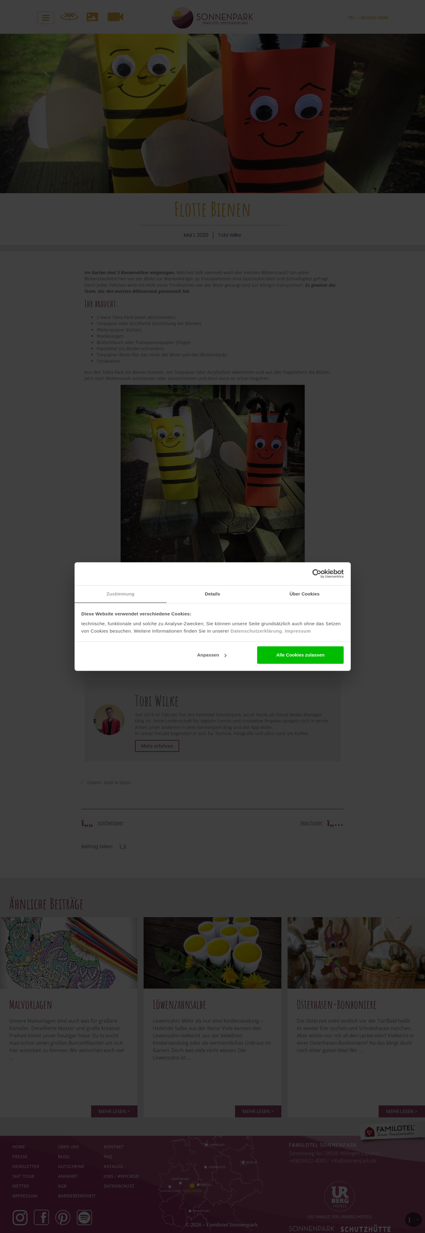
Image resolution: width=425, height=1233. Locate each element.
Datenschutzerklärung (256, 630)
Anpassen (211, 654)
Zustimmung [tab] (120, 593)
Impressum (298, 630)
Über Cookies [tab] (305, 593)
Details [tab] (212, 593)
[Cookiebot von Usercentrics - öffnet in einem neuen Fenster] (317, 573)
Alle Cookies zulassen (300, 654)
